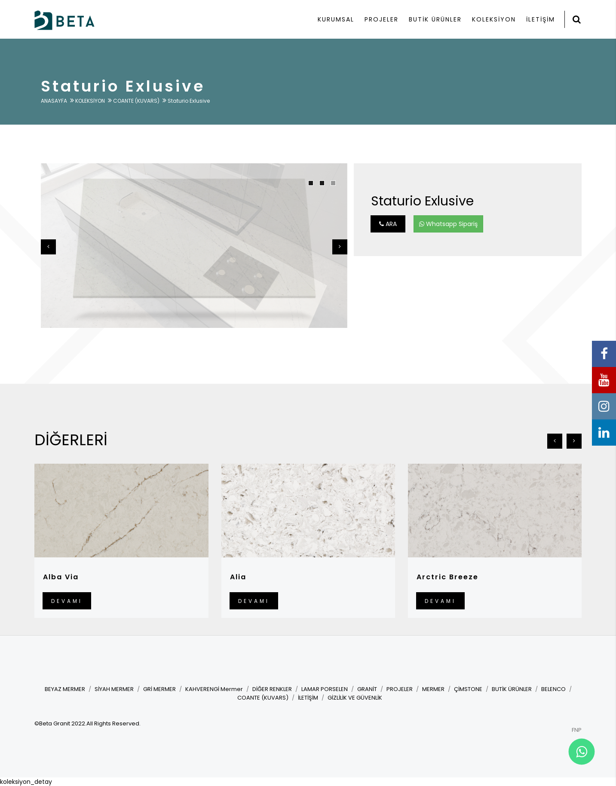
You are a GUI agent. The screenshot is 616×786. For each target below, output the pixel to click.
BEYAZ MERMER (65, 689)
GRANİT (367, 689)
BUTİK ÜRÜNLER (435, 19)
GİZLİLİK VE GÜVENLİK (355, 698)
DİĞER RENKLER (272, 689)
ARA (388, 224)
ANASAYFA (54, 100)
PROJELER (381, 19)
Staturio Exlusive (189, 100)
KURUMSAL (336, 19)
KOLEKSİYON (494, 19)
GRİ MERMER (159, 689)
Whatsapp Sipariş (448, 224)
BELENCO (553, 689)
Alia (238, 577)
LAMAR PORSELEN (324, 689)
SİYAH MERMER (114, 689)
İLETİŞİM (540, 19)
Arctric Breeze (447, 577)
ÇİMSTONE (468, 689)
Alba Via (61, 577)
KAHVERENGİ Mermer (214, 689)
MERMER (433, 689)
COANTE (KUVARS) (136, 100)
